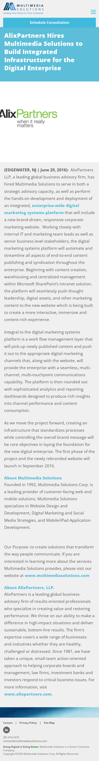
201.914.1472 (11, 737)
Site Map (49, 723)
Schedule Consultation (49, 22)
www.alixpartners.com (28, 694)
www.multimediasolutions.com (57, 575)
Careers (8, 723)
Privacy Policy (28, 723)
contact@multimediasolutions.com (25, 741)
